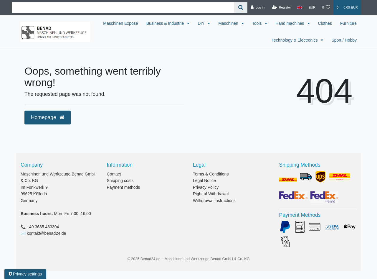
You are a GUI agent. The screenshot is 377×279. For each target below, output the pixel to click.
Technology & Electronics (295, 40)
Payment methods (123, 187)
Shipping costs (120, 180)
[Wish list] (326, 7)
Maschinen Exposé (145, 23)
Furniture (255, 40)
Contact (114, 174)
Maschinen (253, 23)
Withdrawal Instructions (214, 200)
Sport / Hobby (344, 40)
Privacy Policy (206, 187)
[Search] (240, 7)
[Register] (282, 7)
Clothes (350, 23)
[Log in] (257, 7)
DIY (226, 23)
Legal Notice (204, 180)
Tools (282, 23)
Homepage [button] (47, 117)
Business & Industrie (190, 23)
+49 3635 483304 (43, 226)
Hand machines (315, 23)
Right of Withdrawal (211, 193)
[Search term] (123, 7)
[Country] (299, 7)
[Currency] (312, 7)
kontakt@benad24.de (46, 233)
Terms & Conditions (211, 174)
